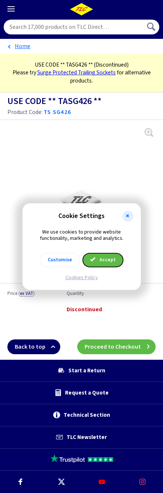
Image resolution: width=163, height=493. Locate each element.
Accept (103, 260)
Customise (60, 260)
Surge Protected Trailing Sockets (76, 72)
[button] (127, 216)
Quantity (75, 294)
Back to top (37, 346)
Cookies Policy (81, 277)
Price (21, 294)
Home (22, 46)
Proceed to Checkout (120, 346)
